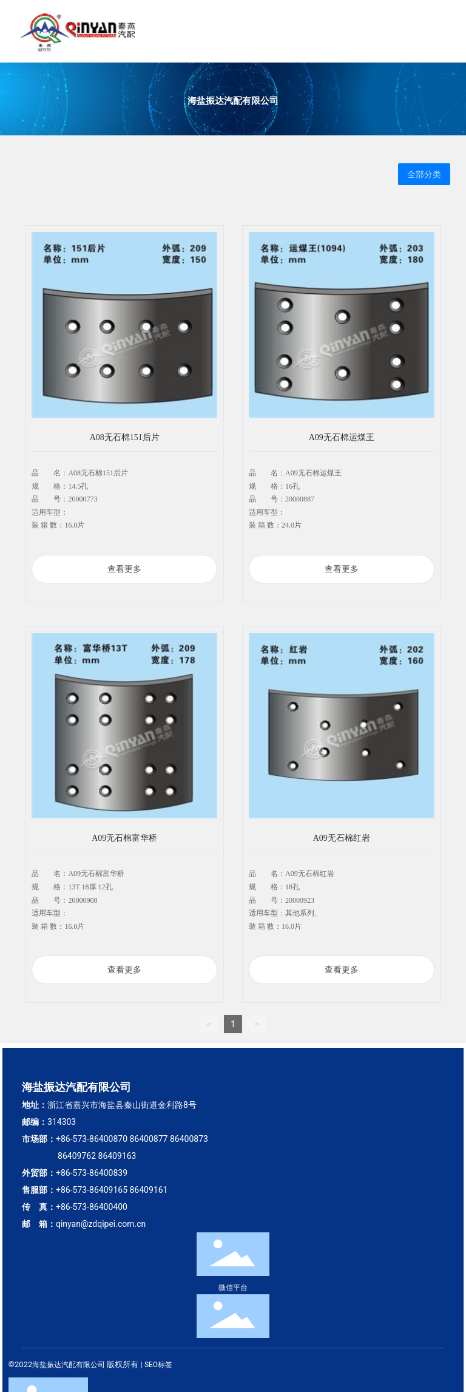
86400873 (189, 1139)
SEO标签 (158, 1364)
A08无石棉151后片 (125, 437)
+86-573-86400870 (91, 1139)
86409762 (77, 1156)
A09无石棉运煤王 (341, 437)
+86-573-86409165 (91, 1190)
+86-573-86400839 (91, 1173)
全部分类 (424, 174)
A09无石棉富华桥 (124, 838)
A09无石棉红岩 (341, 838)
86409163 (117, 1156)
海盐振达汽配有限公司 (233, 100)
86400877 (148, 1139)
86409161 (148, 1190)
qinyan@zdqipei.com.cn (101, 1224)
